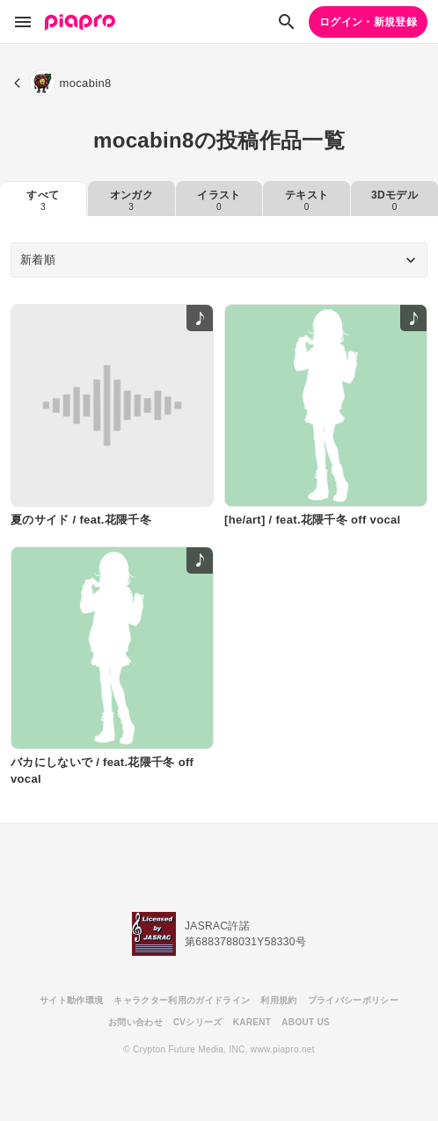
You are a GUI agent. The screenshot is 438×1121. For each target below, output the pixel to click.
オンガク (131, 200)
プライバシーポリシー (353, 1000)
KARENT (252, 1022)
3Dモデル (394, 200)
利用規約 (278, 1000)
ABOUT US (305, 1022)
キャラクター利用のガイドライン (181, 1000)
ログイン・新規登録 (368, 22)
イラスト (218, 200)
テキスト (306, 200)
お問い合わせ (135, 1022)
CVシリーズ (198, 1022)
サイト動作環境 (71, 1000)
